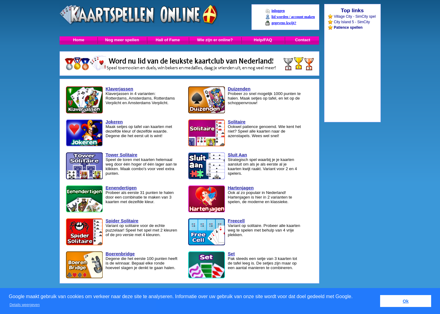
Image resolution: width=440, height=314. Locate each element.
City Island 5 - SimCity (352, 22)
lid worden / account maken (293, 17)
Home (78, 40)
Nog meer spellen (122, 40)
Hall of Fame (168, 40)
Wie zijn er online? (215, 40)
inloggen (277, 11)
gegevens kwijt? (283, 23)
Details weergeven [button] (24, 305)
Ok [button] (406, 301)
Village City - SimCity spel (355, 16)
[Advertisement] (352, 44)
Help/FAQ (263, 40)
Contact (302, 40)
